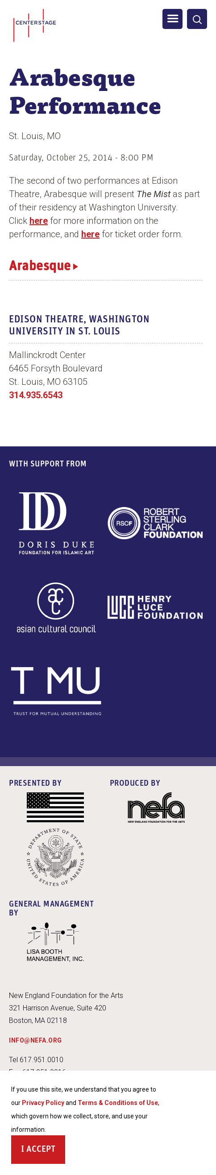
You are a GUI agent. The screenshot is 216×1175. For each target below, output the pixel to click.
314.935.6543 (35, 395)
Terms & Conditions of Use (118, 1105)
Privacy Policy (43, 1105)
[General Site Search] (197, 19)
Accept (40, 1151)
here (38, 220)
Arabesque (40, 267)
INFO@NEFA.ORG (35, 1040)
